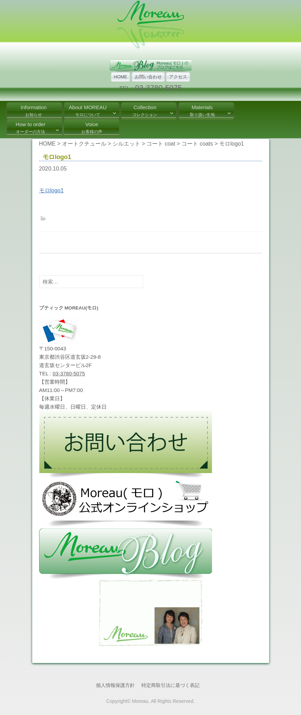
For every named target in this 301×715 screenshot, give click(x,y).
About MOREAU (88, 110)
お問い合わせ (148, 76)
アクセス (178, 76)
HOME (120, 76)
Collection (144, 110)
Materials (202, 110)
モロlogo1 (51, 190)
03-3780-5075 (158, 88)
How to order (30, 127)
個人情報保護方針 (115, 685)
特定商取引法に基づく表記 (170, 685)
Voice (91, 127)
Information (33, 110)
